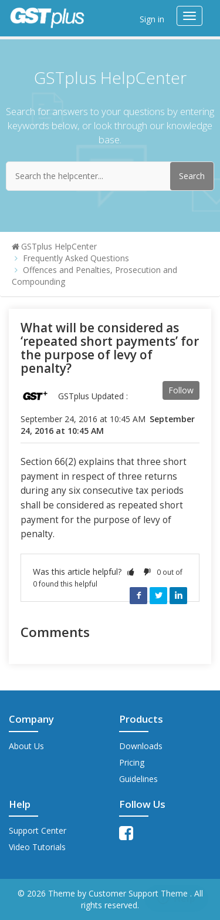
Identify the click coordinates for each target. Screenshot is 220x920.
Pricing (131, 762)
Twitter (158, 595)
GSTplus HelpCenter (59, 246)
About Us (26, 745)
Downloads (141, 745)
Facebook (138, 595)
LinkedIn (178, 595)
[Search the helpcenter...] (110, 176)
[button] (131, 571)
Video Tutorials (37, 846)
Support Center (37, 830)
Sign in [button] (152, 19)
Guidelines (138, 778)
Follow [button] (181, 390)
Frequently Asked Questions (76, 258)
